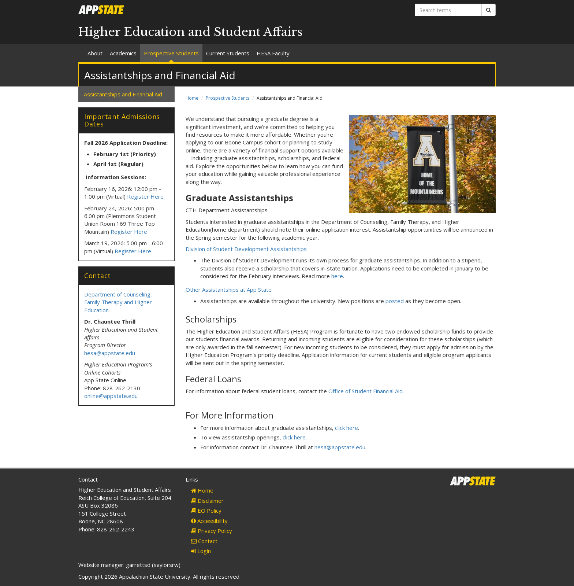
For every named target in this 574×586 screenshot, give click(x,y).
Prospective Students (171, 53)
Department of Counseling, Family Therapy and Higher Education (118, 302)
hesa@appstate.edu (339, 447)
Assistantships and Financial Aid (123, 94)
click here (346, 427)
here (337, 276)
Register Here (145, 196)
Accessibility (209, 520)
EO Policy (206, 510)
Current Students (227, 53)
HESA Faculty (273, 53)
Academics (123, 53)
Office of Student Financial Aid (365, 391)
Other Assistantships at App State (229, 289)
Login (201, 550)
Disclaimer (207, 500)
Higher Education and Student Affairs (190, 32)
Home (192, 98)
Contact (204, 541)
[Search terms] (448, 10)
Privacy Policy (211, 530)
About (94, 53)
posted (394, 301)
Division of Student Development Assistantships (246, 249)
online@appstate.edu (111, 395)
